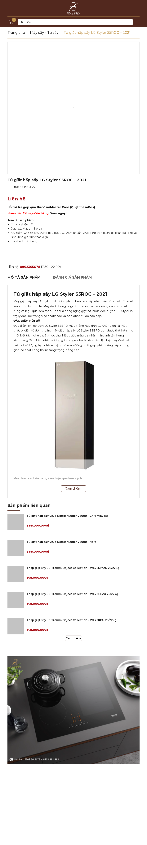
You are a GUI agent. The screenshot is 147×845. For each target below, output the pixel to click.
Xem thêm (73, 638)
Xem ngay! (58, 213)
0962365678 (30, 267)
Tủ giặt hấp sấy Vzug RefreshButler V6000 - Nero (61, 542)
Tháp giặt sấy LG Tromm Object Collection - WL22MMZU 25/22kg (73, 568)
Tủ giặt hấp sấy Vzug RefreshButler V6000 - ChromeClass (67, 516)
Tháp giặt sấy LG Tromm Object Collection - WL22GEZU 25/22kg (72, 594)
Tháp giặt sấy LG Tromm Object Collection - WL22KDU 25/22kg (71, 620)
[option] (73, 108)
